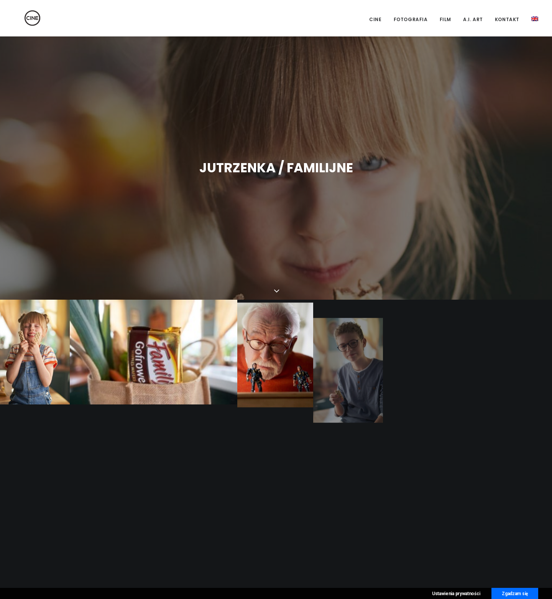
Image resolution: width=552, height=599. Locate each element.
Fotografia (411, 19)
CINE (375, 19)
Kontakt (507, 19)
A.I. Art (473, 19)
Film (445, 19)
